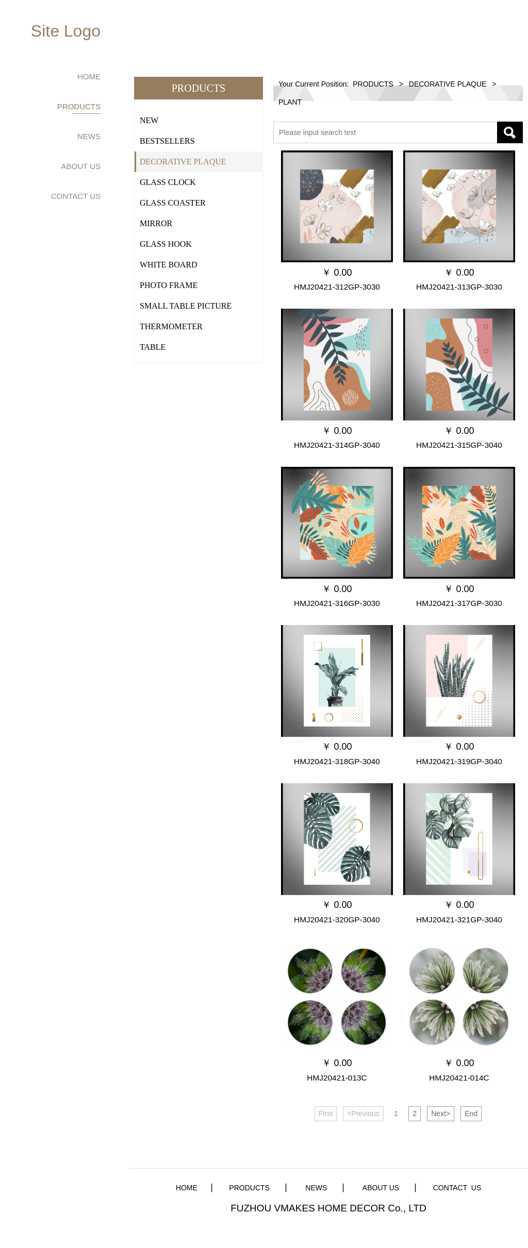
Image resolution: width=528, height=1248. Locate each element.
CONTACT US (76, 196)
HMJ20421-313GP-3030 (459, 286)
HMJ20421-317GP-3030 (459, 603)
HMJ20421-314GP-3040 (337, 445)
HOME (89, 76)
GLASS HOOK (166, 244)
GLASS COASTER (173, 202)
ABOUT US (81, 166)
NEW (149, 120)
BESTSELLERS (167, 141)
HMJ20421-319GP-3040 (459, 761)
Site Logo (66, 31)
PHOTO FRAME (168, 285)
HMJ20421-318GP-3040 (337, 761)
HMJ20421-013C (337, 1077)
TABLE (153, 347)
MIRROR (156, 223)
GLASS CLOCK (168, 182)
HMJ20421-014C (459, 1077)
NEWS (89, 136)
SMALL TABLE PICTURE (186, 305)
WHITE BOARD (168, 264)
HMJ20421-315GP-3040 (459, 445)
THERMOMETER (171, 326)
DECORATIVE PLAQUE (183, 161)
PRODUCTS (79, 106)
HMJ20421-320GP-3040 (337, 919)
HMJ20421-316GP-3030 (337, 603)
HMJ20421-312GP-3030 (337, 286)
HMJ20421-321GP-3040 (459, 919)
